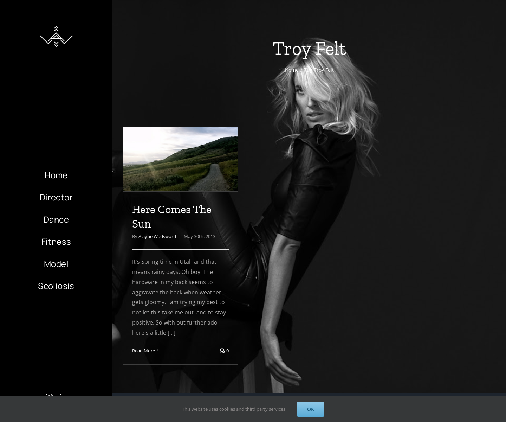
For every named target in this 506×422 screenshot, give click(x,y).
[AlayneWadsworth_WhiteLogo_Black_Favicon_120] (56, 24)
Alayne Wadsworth (158, 236)
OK (310, 409)
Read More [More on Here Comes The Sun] (143, 350)
